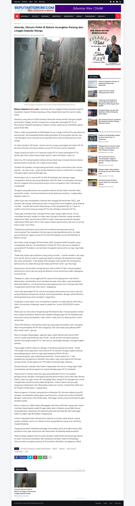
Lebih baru (19, 498)
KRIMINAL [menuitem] (45, 16)
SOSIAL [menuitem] (79, 16)
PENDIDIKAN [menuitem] (90, 16)
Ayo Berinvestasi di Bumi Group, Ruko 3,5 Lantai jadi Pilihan (108, 182)
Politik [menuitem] (35, 16)
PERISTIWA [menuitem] (56, 16)
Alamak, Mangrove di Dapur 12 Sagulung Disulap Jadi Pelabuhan (109, 83)
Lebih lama (80, 498)
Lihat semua (81, 469)
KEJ (35, 2)
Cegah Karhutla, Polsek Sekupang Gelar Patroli (106, 91)
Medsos (61, 448)
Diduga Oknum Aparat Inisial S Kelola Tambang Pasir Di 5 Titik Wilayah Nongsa (109, 148)
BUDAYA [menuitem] (101, 16)
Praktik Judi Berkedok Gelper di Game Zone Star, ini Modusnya (109, 137)
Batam (55, 448)
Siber (31, 2)
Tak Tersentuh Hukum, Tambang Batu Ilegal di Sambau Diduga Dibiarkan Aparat (110, 121)
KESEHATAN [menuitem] (68, 16)
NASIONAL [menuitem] (25, 16)
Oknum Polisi (71, 448)
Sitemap (42, 2)
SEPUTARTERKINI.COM (35, 503)
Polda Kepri (19, 451)
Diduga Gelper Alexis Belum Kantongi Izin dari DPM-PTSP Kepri (109, 171)
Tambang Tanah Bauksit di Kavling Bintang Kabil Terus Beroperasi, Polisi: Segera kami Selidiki (109, 102)
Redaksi (24, 2)
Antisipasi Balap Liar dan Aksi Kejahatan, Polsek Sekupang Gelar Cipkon (109, 112)
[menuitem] (17, 16)
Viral (26, 451)
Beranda (17, 2)
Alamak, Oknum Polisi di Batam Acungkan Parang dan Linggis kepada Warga (25, 491)
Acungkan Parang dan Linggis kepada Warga (38, 23)
